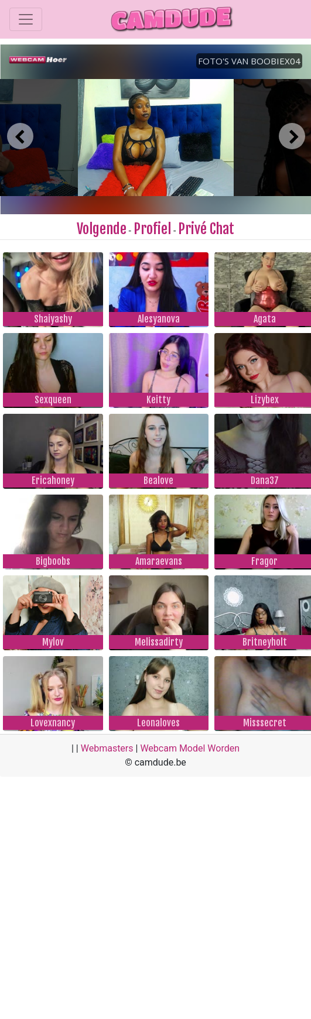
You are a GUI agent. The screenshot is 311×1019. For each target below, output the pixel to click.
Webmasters (107, 748)
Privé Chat (206, 229)
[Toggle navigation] (25, 19)
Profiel (152, 229)
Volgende (102, 229)
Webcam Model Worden (190, 748)
